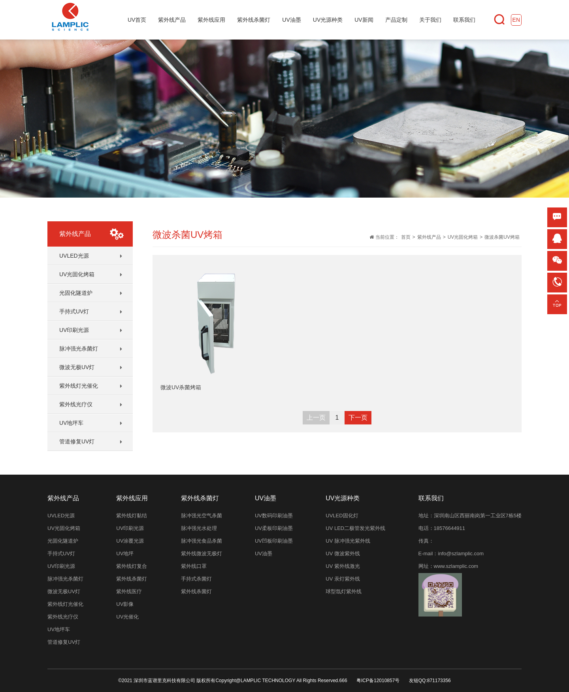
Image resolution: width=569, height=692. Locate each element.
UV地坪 (125, 553)
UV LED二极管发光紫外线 (355, 528)
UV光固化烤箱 (76, 274)
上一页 (316, 417)
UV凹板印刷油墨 (274, 541)
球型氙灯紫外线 (344, 591)
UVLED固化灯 (342, 516)
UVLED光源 (74, 256)
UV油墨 (263, 553)
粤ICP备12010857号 (377, 680)
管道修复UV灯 (76, 441)
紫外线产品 (429, 237)
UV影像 (125, 604)
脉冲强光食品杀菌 (201, 541)
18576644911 (449, 528)
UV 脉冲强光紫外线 (348, 541)
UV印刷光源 (74, 330)
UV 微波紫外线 (343, 553)
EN (516, 20)
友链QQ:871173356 (430, 680)
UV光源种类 (343, 498)
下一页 (358, 417)
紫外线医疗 (129, 591)
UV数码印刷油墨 (274, 516)
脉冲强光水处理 (199, 528)
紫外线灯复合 (131, 566)
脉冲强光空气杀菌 (201, 516)
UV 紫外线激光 (343, 566)
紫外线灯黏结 (131, 516)
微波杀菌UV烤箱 (502, 237)
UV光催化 (127, 617)
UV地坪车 (71, 423)
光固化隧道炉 (75, 293)
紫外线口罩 (194, 566)
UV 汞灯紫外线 (343, 579)
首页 (406, 237)
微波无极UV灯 (76, 367)
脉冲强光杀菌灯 (78, 348)
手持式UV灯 (74, 311)
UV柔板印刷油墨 (274, 528)
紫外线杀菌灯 (131, 579)
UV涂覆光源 (130, 541)
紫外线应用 (132, 498)
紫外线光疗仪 (75, 404)
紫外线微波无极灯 (201, 553)
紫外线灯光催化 (78, 386)
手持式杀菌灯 (196, 579)
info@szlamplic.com (461, 553)
